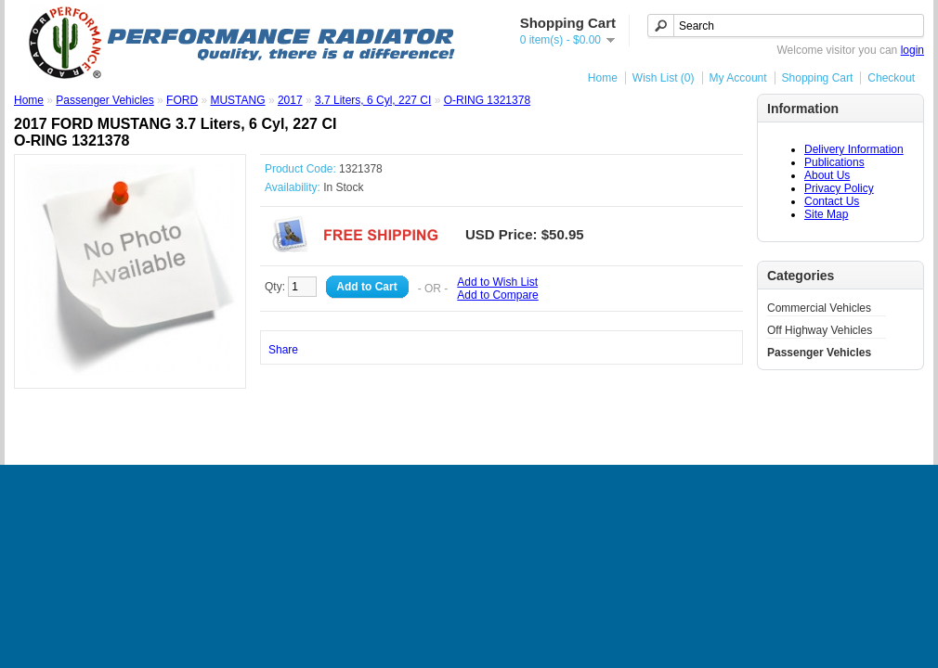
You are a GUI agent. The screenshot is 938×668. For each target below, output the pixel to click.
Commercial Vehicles (819, 308)
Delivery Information (854, 149)
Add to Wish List (497, 282)
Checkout (891, 77)
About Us (827, 175)
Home (603, 77)
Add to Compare (497, 295)
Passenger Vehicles (819, 352)
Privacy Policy (839, 188)
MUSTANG (237, 100)
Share (283, 349)
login (912, 50)
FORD (182, 100)
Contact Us (831, 201)
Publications (834, 162)
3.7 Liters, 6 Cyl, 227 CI (373, 100)
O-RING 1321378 (487, 100)
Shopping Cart (817, 77)
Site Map (826, 214)
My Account (738, 77)
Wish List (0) (663, 77)
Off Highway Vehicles (819, 330)
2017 (290, 100)
